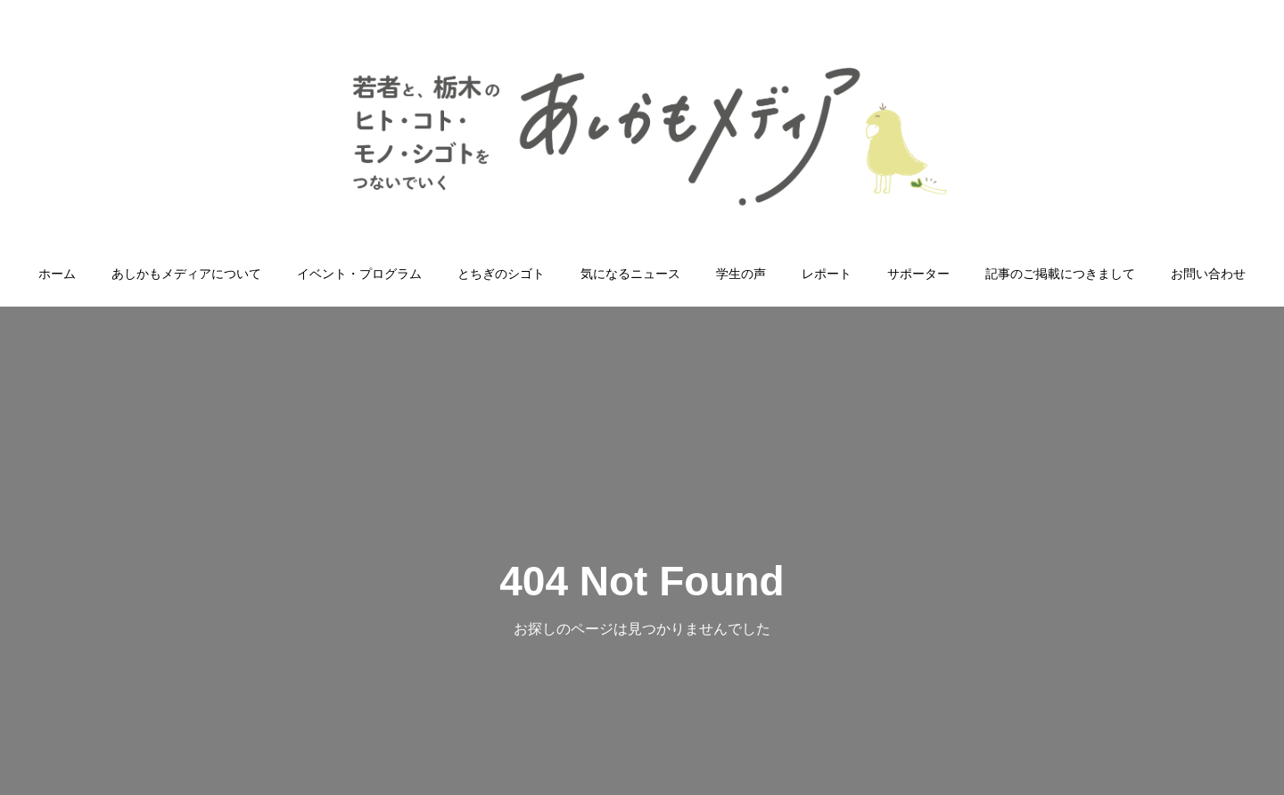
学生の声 (741, 273)
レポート (827, 273)
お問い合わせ (1208, 273)
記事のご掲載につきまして (1060, 273)
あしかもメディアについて (186, 273)
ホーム (57, 273)
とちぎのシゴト (501, 273)
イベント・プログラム (359, 273)
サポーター (918, 273)
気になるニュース (630, 273)
